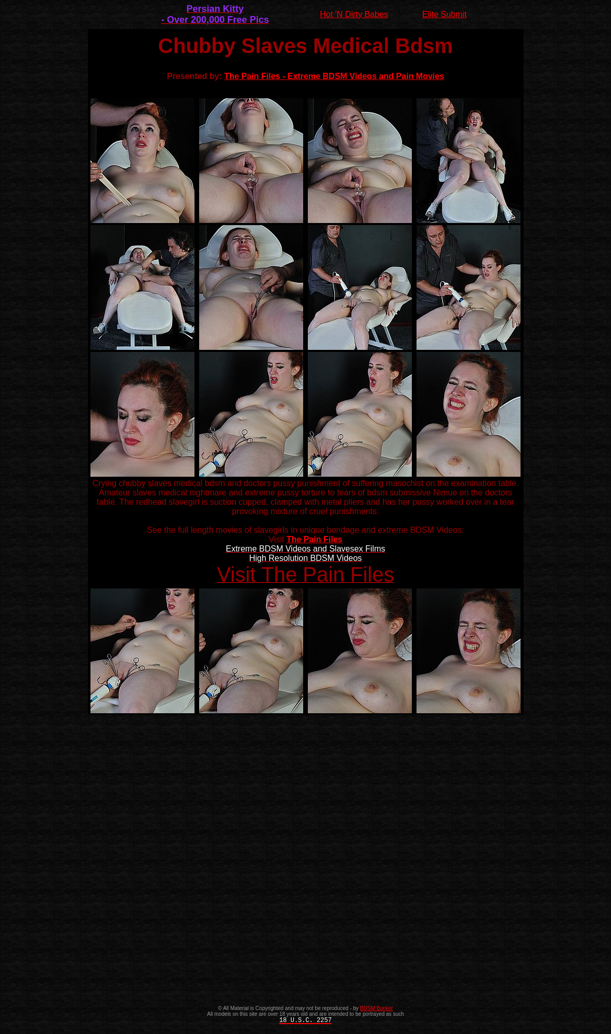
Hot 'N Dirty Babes (354, 14)
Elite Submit (444, 14)
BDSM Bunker (376, 1008)
